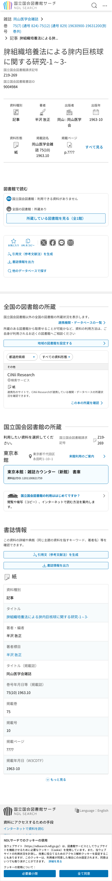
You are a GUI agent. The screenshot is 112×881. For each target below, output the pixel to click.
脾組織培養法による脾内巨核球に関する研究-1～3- (47, 616)
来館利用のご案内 (88, 456)
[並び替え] (22, 356)
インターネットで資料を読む (24, 828)
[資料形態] (56, 356)
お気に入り (13, 242)
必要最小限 (30, 873)
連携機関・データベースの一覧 (82, 322)
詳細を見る (55, 861)
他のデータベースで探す (27, 270)
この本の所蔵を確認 (87, 403)
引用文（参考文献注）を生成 (30, 254)
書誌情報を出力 (20, 261)
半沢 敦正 (14, 654)
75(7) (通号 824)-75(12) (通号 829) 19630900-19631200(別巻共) (59, 28)
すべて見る (94, 147)
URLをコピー (28, 242)
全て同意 (84, 873)
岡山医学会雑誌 (25, 19)
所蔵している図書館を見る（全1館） (56, 218)
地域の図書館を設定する (72, 343)
